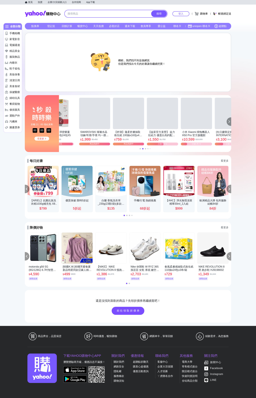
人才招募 (162, 371)
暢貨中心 (82, 26)
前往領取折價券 (128, 310)
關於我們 (119, 361)
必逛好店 (114, 26)
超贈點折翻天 (141, 361)
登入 (180, 13)
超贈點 (220, 26)
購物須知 (119, 380)
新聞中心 (215, 362)
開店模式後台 (190, 371)
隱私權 (117, 371)
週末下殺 (130, 26)
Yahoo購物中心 (42, 14)
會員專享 (146, 26)
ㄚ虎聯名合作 (165, 376)
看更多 (225, 160)
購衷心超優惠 (141, 366)
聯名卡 (177, 26)
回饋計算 (67, 26)
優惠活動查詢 (141, 371)
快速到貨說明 (190, 376)
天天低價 (98, 26)
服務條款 (119, 376)
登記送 (51, 26)
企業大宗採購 (165, 366)
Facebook (216, 368)
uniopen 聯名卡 (199, 26)
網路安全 (119, 366)
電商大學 (187, 361)
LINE (213, 380)
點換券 (35, 26)
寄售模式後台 (190, 366)
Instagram (216, 374)
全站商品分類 (190, 380)
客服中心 (162, 361)
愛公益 (162, 26)
